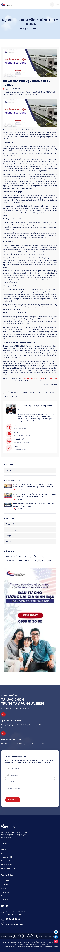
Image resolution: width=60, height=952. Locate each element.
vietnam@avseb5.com (14, 924)
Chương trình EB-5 (7, 857)
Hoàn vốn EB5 (10, 556)
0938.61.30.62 (13, 919)
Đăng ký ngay (12, 800)
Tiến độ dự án (5, 900)
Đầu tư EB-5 (23, 556)
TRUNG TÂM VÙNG (29, 392)
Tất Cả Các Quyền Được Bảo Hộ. (48, 936)
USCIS (50, 560)
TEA (40, 392)
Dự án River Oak (37, 556)
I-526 (42, 560)
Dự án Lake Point (6, 865)
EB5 (6, 392)
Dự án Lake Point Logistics (9, 868)
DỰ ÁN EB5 (15, 392)
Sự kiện (8, 536)
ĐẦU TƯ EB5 (50, 392)
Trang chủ (24, 29)
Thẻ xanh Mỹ (10, 560)
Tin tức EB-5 (36, 29)
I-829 (35, 560)
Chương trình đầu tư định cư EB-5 (33, 379)
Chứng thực (5, 892)
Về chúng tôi (5, 849)
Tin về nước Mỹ (11, 530)
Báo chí (8, 541)
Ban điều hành (6, 853)
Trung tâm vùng (24, 560)
